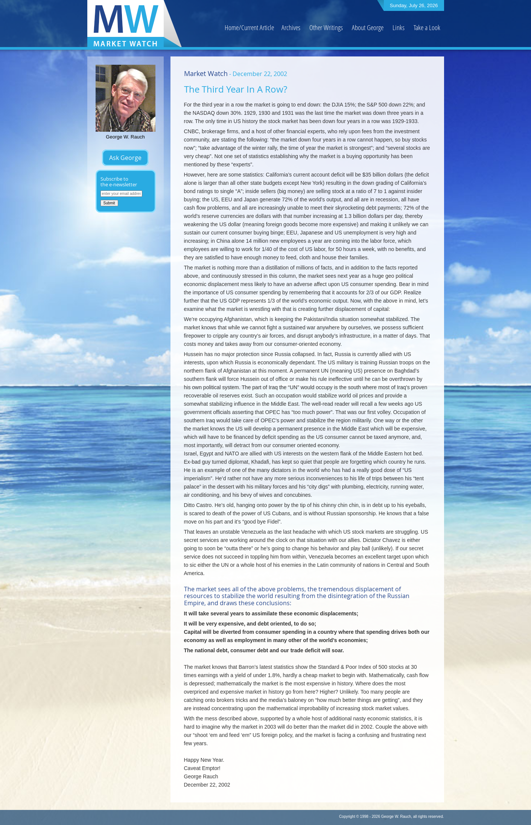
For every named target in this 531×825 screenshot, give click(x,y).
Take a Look (427, 27)
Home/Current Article (249, 27)
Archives (290, 27)
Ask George (125, 158)
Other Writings (326, 27)
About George (367, 27)
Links (399, 27)
